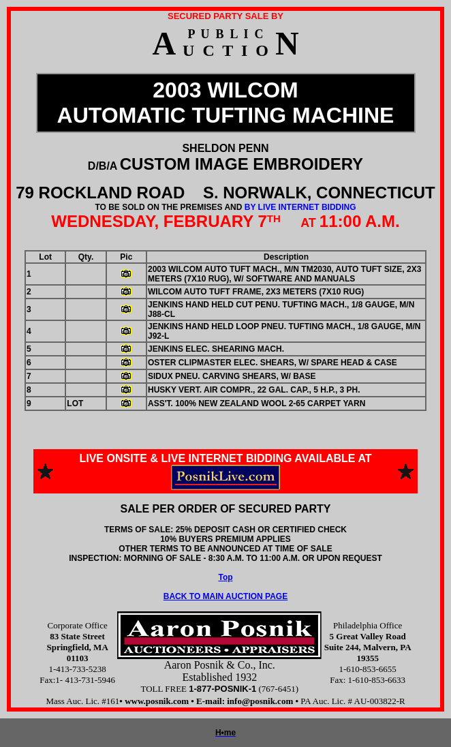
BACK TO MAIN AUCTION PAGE (225, 596)
